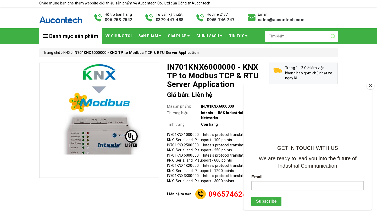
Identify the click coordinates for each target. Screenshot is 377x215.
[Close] (370, 85)
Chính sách (209, 36)
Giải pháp (179, 36)
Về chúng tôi (119, 36)
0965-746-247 (220, 19)
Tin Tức (238, 36)
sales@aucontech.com (281, 19)
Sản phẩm (149, 36)
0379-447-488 (169, 19)
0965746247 (229, 194)
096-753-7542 (118, 19)
